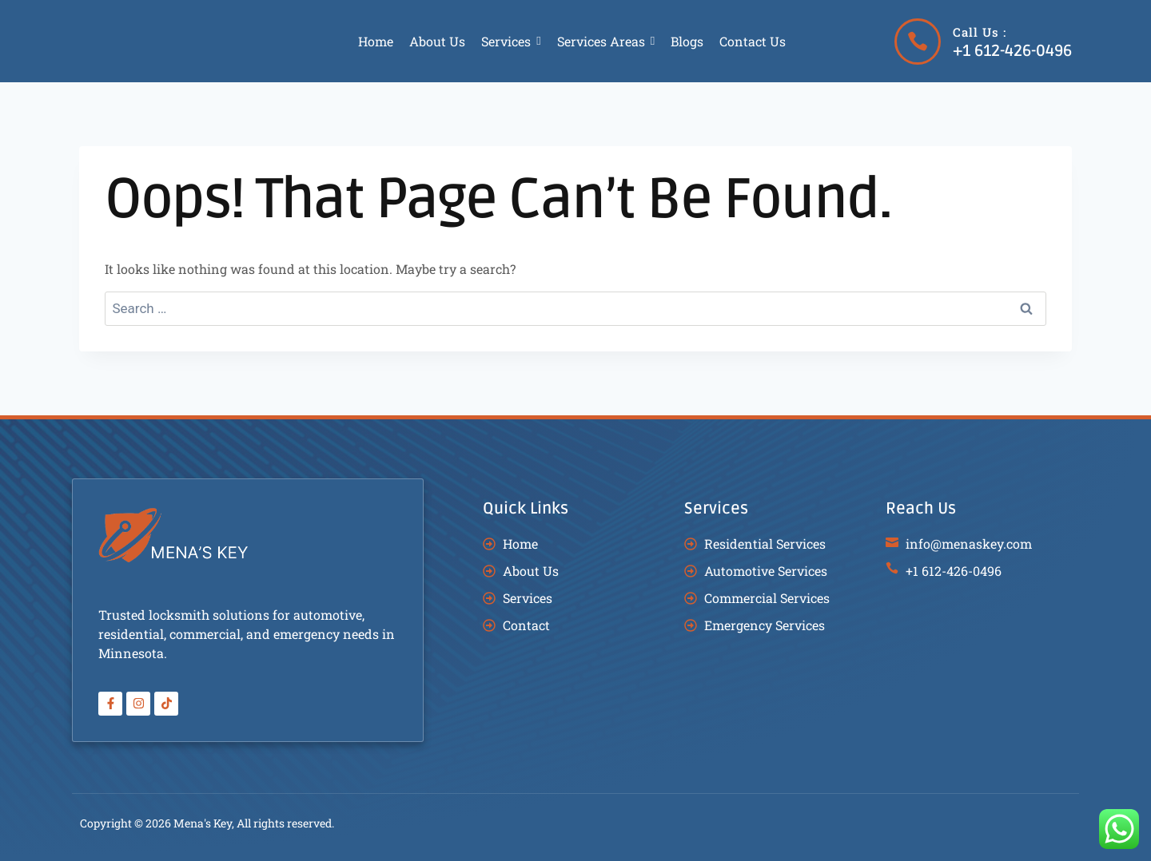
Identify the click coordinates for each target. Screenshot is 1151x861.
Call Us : (979, 32)
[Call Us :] (917, 41)
